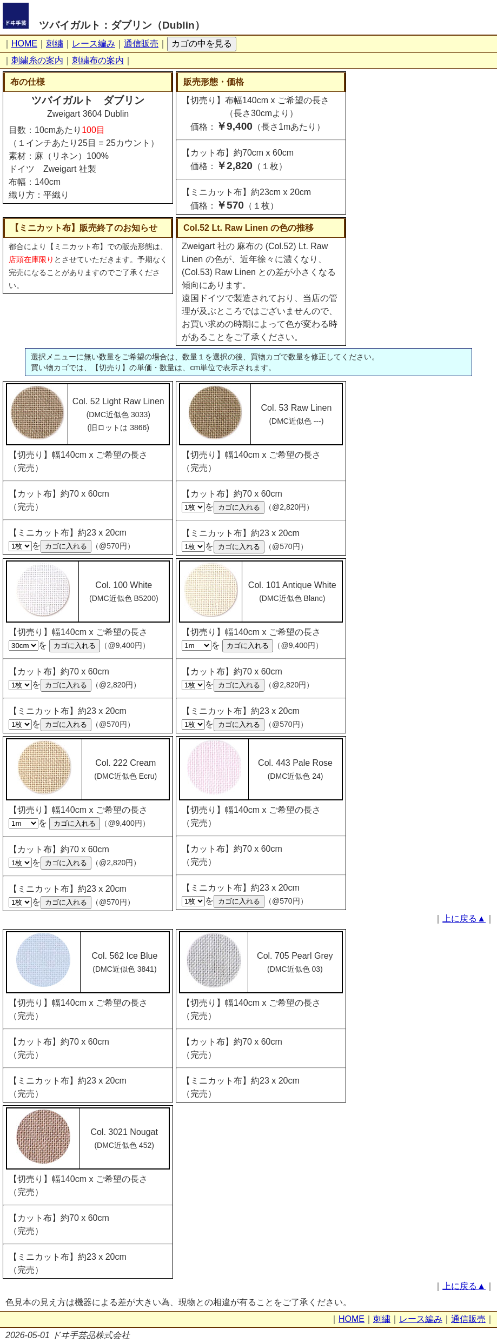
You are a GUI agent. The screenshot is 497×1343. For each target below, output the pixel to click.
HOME (24, 43)
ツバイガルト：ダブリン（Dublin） (122, 25)
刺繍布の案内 (98, 60)
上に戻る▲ (464, 918)
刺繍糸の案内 (37, 60)
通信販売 (141, 43)
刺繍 (54, 43)
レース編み (93, 43)
